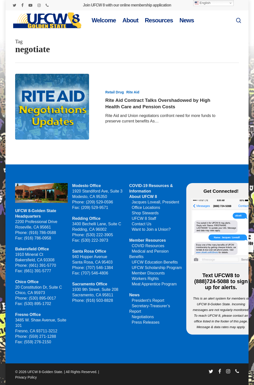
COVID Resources (148, 246)
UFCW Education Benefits (155, 262)
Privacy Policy (26, 377)
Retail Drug (114, 92)
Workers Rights (145, 278)
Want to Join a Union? (151, 229)
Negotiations (143, 317)
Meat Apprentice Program (154, 284)
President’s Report (148, 300)
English (202, 3)
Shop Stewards (145, 213)
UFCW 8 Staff (144, 218)
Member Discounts (148, 273)
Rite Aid (132, 92)
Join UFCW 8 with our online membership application (127, 5)
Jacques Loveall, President (155, 202)
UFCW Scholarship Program (157, 268)
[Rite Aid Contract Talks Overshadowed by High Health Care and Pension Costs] (52, 107)
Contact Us (141, 224)
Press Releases (145, 322)
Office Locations (146, 207)
